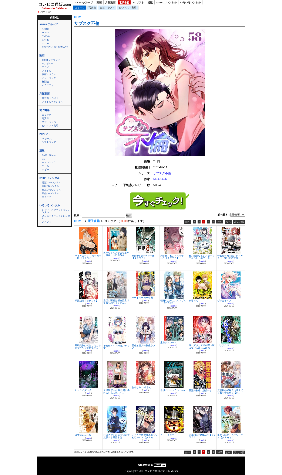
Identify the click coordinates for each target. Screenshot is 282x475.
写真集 (92, 7)
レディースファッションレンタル (56, 211)
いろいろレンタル (190, 2)
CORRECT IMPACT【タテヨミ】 (202, 436)
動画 (99, 2)
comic (88, 261)
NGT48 (45, 43)
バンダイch (47, 63)
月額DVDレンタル (51, 182)
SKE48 (45, 32)
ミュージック (49, 78)
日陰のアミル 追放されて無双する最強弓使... (116, 436)
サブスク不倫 (87, 23)
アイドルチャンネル (52, 101)
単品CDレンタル (50, 193)
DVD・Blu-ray (49, 155)
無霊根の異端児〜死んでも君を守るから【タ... (230, 391)
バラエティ (48, 85)
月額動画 (110, 2)
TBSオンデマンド (51, 60)
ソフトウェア (49, 142)
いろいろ (46, 222)
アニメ (45, 67)
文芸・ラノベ (107, 7)
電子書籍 (124, 2)
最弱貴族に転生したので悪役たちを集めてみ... (88, 346)
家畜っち (193, 300)
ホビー (45, 169)
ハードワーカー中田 (142, 297)
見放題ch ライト (50, 98)
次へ (228, 221)
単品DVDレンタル (51, 189)
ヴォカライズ (224, 300)
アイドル (46, 70)
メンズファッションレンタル (56, 217)
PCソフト (138, 2)
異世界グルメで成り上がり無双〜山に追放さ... (116, 254)
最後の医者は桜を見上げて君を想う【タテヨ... (116, 301)
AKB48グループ (84, 2)
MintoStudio (160, 179)
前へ (187, 221)
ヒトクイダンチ (83, 390)
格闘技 (45, 81)
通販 (150, 2)
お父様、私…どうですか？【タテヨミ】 (172, 256)
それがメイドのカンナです (116, 346)
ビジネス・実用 (128, 7)
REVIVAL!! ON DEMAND (55, 47)
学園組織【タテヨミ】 (86, 300)
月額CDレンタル (50, 186)
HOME (78, 17)
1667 (219, 221)
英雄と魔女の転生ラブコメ (145, 346)
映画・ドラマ (49, 74)
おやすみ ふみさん (141, 387)
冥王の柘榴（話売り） (200, 390)
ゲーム (45, 166)
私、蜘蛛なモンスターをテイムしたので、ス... (202, 256)
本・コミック (49, 162)
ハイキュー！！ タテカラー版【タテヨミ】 (88, 256)
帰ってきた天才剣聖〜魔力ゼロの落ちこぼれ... (202, 346)
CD (43, 158)
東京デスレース (168, 342)
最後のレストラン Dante (172, 390)
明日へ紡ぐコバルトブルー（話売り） (173, 301)
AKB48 (45, 29)
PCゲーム (47, 138)
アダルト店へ (46, 12)
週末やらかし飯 (83, 435)
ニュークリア (167, 435)
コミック (80, 7)
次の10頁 (239, 221)
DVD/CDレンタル (166, 2)
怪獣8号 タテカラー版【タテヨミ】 (143, 256)
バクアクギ (223, 345)
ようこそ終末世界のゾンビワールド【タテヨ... (145, 436)
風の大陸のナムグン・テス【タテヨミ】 (230, 436)
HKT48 (45, 39)
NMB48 (46, 36)
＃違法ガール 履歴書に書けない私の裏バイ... (116, 391)
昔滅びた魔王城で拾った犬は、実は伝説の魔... (230, 256)
